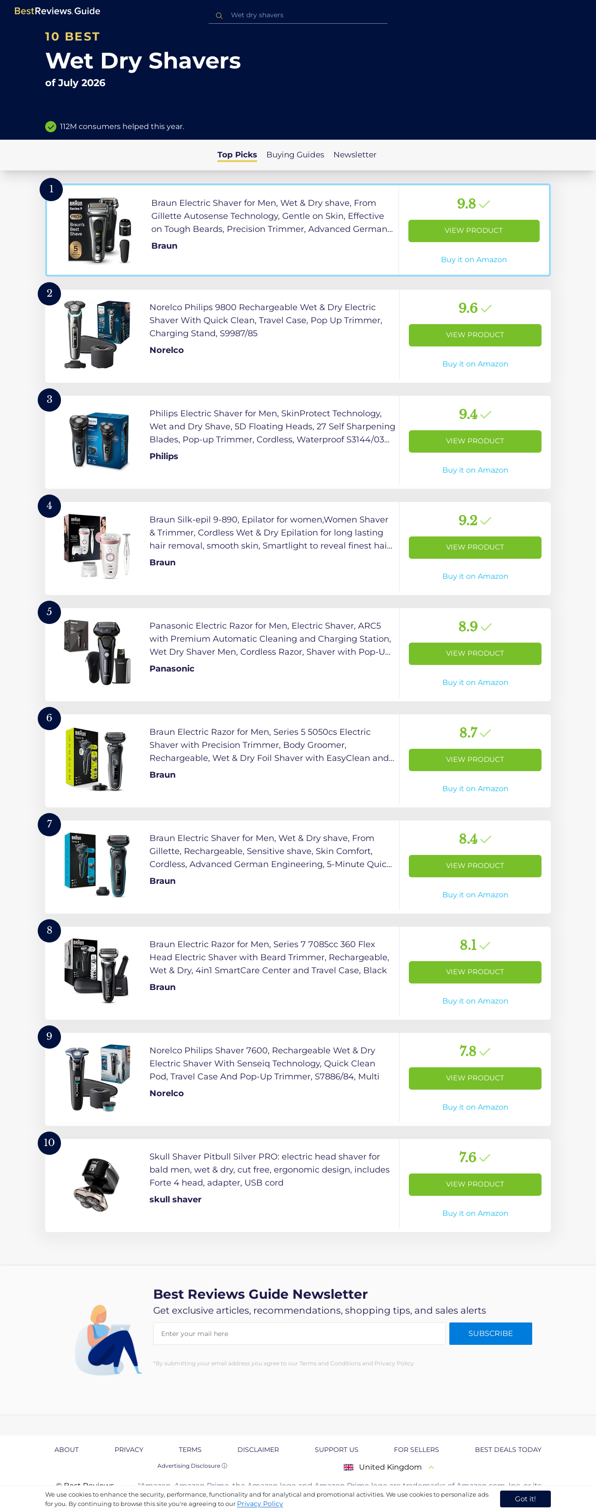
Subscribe (490, 1333)
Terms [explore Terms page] (190, 1449)
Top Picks (237, 154)
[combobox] (298, 15)
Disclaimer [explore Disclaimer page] (258, 1449)
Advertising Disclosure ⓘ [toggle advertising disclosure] (192, 1465)
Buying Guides (295, 154)
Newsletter (355, 154)
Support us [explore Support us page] (337, 1449)
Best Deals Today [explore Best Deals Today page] (508, 1449)
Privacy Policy (260, 1503)
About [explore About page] (66, 1449)
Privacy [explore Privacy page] (129, 1449)
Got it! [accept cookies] (525, 1498)
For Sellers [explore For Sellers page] (416, 1449)
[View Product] (298, 230)
